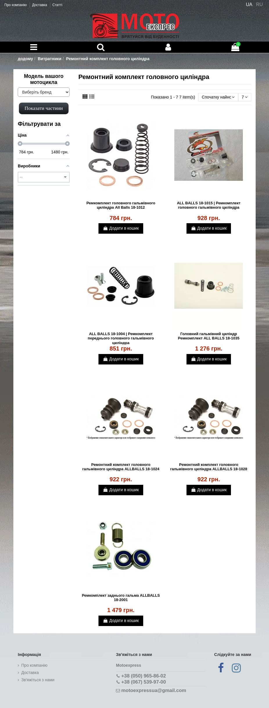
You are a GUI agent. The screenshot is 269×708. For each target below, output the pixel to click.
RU (259, 4)
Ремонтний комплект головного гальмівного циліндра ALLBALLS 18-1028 (208, 466)
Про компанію (16, 5)
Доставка (40, 5)
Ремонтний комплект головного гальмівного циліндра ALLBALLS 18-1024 (120, 466)
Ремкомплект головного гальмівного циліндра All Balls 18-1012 (120, 205)
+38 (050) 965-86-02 (143, 676)
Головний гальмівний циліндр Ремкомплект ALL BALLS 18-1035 (209, 336)
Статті (57, 5)
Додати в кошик (121, 228)
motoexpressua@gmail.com (153, 690)
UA (249, 4)
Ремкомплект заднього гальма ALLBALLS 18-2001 (121, 597)
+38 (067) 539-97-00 (143, 682)
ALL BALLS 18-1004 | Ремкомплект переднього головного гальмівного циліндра (121, 338)
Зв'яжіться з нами (37, 679)
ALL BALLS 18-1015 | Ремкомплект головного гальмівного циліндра (209, 205)
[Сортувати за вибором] (218, 97)
